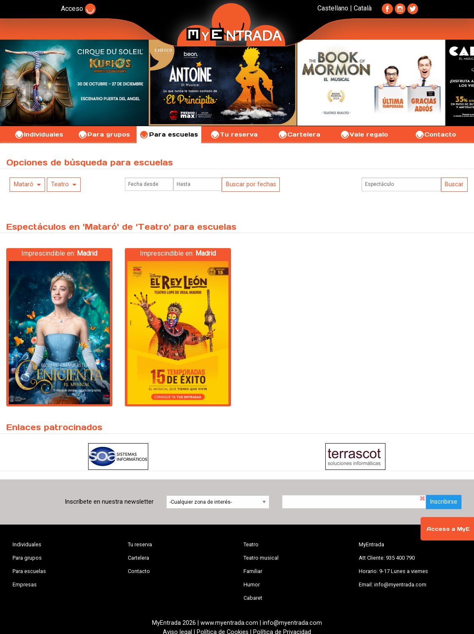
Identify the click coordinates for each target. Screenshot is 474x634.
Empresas (25, 584)
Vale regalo (364, 134)
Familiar (252, 571)
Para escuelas (168, 134)
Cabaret (252, 598)
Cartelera (299, 134)
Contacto (435, 134)
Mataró (23, 184)
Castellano (332, 8)
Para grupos (104, 134)
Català (363, 8)
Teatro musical (261, 558)
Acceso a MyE (448, 529)
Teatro (60, 184)
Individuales (38, 134)
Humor (251, 584)
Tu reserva (234, 134)
